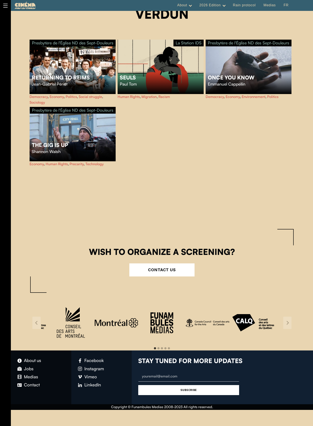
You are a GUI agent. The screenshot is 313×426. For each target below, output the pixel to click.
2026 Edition (210, 5)
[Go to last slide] (36, 323)
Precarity (77, 164)
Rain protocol (244, 5)
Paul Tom (128, 84)
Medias (269, 5)
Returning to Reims (61, 77)
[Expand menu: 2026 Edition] (224, 5)
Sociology (37, 102)
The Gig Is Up (50, 145)
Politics (71, 96)
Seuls (128, 77)
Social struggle (90, 96)
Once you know (231, 77)
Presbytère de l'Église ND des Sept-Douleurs (72, 42)
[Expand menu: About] (190, 5)
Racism (164, 96)
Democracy (39, 96)
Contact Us (162, 270)
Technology (94, 164)
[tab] (155, 348)
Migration (149, 96)
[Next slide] (287, 323)
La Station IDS (188, 42)
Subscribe (188, 390)
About (182, 5)
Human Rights (129, 96)
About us (32, 360)
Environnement (253, 96)
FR (286, 5)
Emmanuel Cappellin (226, 84)
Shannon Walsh (46, 151)
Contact (32, 384)
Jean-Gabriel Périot (50, 84)
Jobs (28, 368)
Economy (57, 96)
